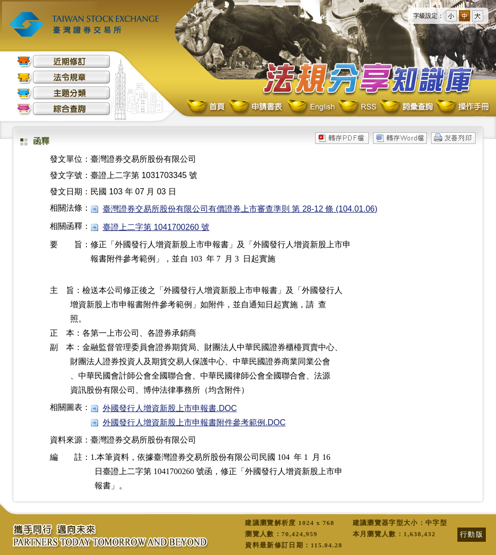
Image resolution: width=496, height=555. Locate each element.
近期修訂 (63, 61)
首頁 (207, 107)
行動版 (471, 534)
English (311, 107)
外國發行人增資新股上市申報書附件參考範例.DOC (194, 422)
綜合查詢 (63, 108)
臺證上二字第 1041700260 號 (156, 227)
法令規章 (63, 77)
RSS (357, 107)
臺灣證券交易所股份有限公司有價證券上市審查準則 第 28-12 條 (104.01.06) (240, 209)
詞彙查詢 (406, 107)
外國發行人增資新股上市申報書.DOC (170, 408)
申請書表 (256, 107)
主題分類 (63, 93)
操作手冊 (462, 107)
